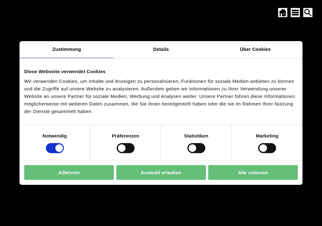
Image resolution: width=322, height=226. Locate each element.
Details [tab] (161, 49)
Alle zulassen (253, 172)
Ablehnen (69, 172)
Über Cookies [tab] (255, 49)
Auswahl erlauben (161, 172)
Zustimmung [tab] (67, 49)
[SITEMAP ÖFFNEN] (295, 12)
